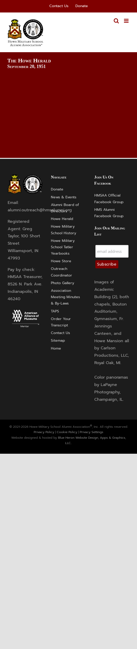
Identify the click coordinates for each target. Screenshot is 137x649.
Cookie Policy (67, 432)
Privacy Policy (44, 432)
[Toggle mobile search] (116, 20)
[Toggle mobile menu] (126, 20)
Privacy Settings (91, 432)
